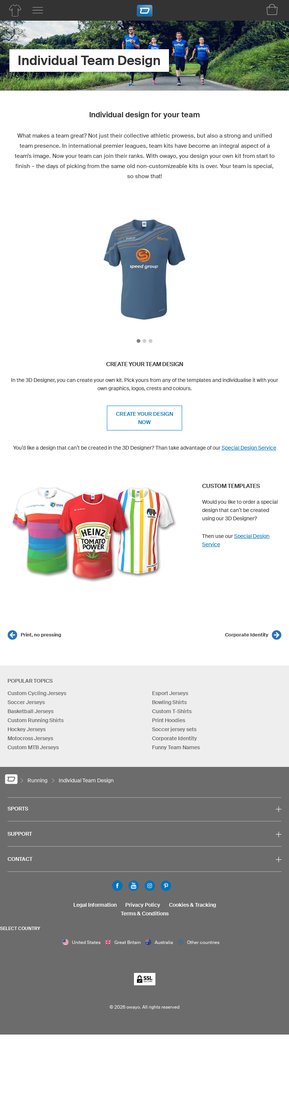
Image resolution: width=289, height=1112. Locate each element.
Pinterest (165, 885)
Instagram (149, 885)
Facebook (117, 885)
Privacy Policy (142, 905)
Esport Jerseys (170, 693)
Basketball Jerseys (30, 711)
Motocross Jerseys (30, 738)
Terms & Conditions (145, 914)
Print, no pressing (41, 635)
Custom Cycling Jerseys (37, 693)
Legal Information (95, 905)
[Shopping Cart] (272, 9)
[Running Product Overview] (15, 10)
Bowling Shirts (169, 702)
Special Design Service (249, 448)
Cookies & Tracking (192, 905)
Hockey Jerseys (27, 729)
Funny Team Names (176, 747)
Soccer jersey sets (174, 729)
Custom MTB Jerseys (33, 747)
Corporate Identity (246, 635)
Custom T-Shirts (172, 711)
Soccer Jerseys (26, 702)
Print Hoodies (168, 720)
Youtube (133, 885)
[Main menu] (37, 10)
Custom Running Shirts (36, 720)
